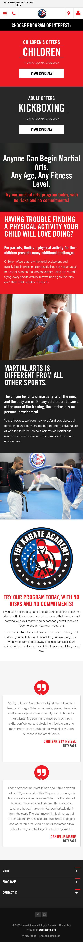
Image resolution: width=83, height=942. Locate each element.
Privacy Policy (29, 936)
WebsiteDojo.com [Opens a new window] (47, 929)
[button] (42, 13)
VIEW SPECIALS (41, 73)
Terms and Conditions (49, 936)
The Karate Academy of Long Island (18, 3)
